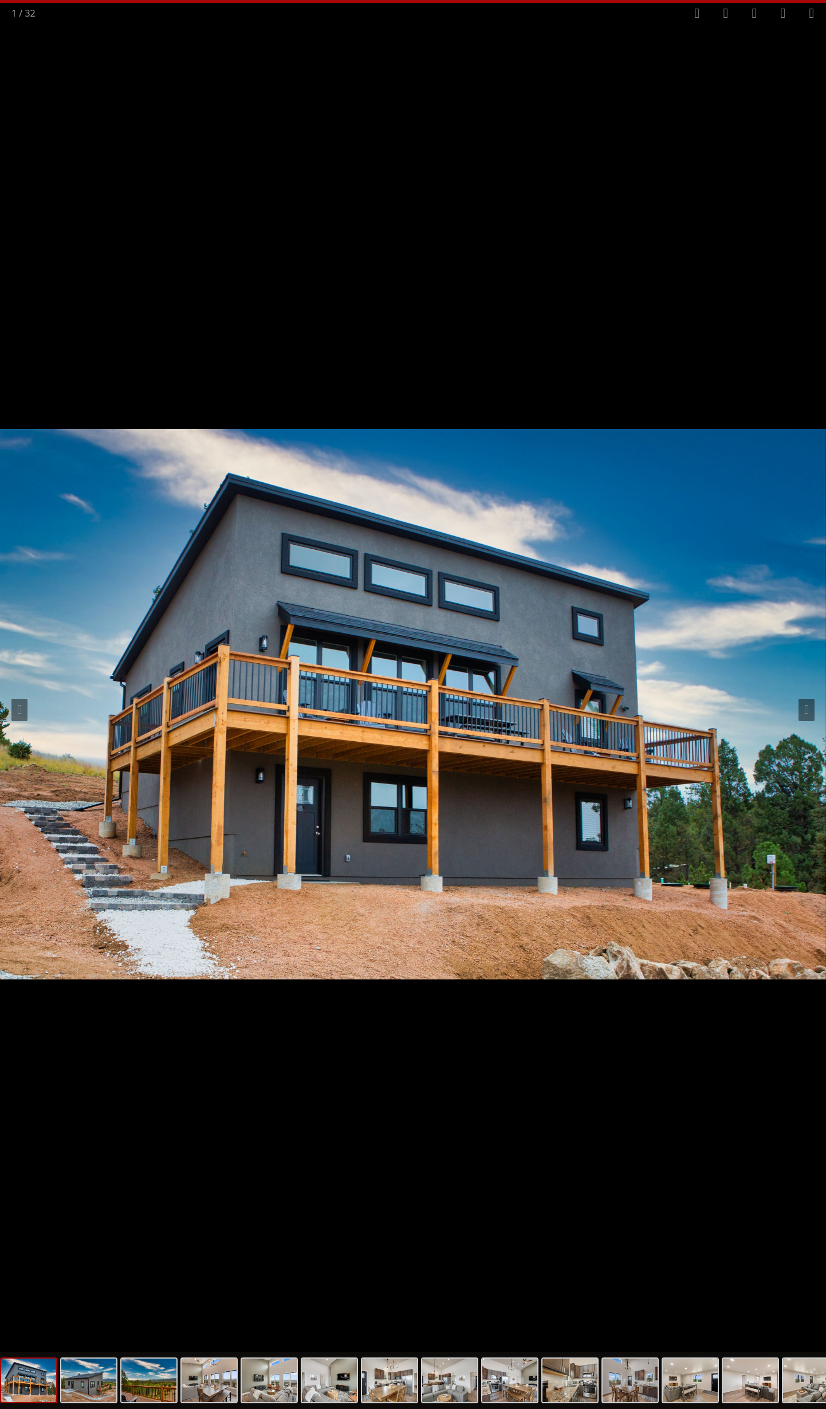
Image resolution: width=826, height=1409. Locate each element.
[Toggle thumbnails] (754, 13)
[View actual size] (783, 13)
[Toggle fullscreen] (697, 13)
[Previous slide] (19, 710)
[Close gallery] (811, 13)
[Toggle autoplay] (725, 13)
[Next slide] (807, 710)
